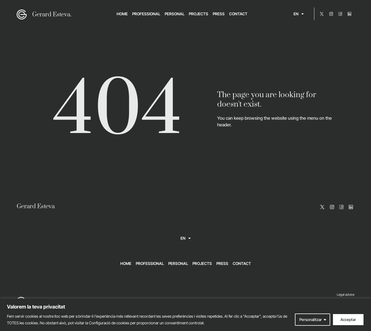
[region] (185, 315)
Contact (238, 13)
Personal (174, 13)
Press (219, 13)
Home (122, 13)
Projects (198, 13)
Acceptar (348, 319)
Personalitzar (310, 319)
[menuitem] (298, 13)
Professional (146, 13)
